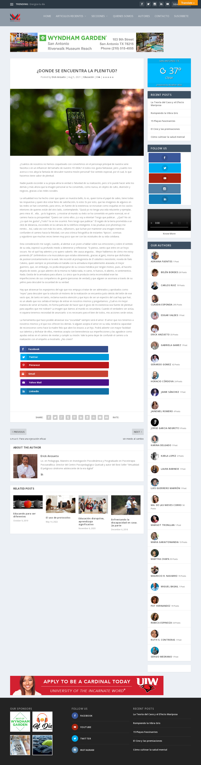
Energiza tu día (37, 4)
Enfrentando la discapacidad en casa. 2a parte (124, 491)
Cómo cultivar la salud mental (168, 139)
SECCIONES (98, 18)
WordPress (62, 761)
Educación (88, 79)
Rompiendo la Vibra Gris (164, 115)
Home (47, 18)
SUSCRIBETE (181, 18)
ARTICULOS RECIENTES (69, 18)
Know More (169, 205)
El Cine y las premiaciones (165, 131)
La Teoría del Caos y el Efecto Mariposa (167, 106)
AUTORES (144, 18)
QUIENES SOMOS (123, 18)
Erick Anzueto (59, 79)
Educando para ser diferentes (24, 484)
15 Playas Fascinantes (163, 123)
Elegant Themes (32, 761)
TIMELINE (140, 761)
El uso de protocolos (58, 487)
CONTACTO (162, 18)
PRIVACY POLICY (156, 761)
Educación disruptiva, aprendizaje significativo (91, 490)
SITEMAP (112, 761)
